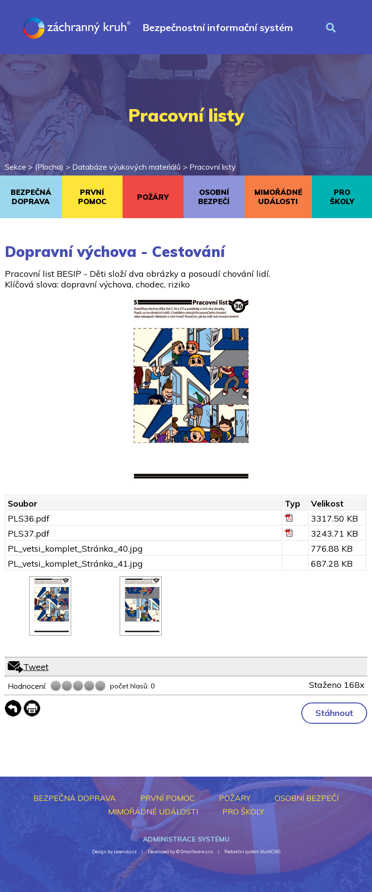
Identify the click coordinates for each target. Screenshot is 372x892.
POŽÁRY (153, 197)
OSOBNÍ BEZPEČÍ (214, 197)
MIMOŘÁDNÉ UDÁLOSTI (278, 197)
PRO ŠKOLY (342, 197)
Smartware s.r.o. (197, 851)
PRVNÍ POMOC (92, 197)
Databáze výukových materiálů (126, 167)
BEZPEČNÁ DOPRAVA (31, 197)
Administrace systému (186, 839)
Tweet (35, 666)
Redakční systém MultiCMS (252, 851)
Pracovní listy (212, 167)
